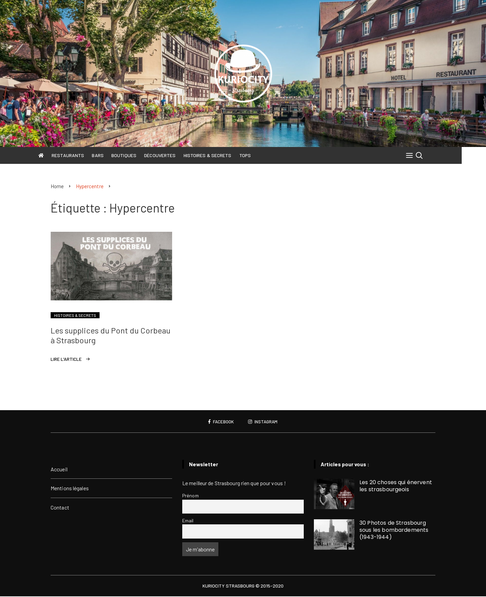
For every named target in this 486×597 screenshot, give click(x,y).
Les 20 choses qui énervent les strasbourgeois (395, 486)
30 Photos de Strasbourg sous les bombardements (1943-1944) (393, 530)
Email (188, 521)
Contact (60, 507)
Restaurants (80, 155)
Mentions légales (70, 488)
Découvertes (172, 155)
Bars (110, 155)
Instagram (263, 422)
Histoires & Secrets (220, 155)
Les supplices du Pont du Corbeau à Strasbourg (110, 335)
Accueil (59, 469)
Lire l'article (66, 359)
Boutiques (136, 155)
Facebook (220, 422)
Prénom (190, 496)
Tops (257, 155)
